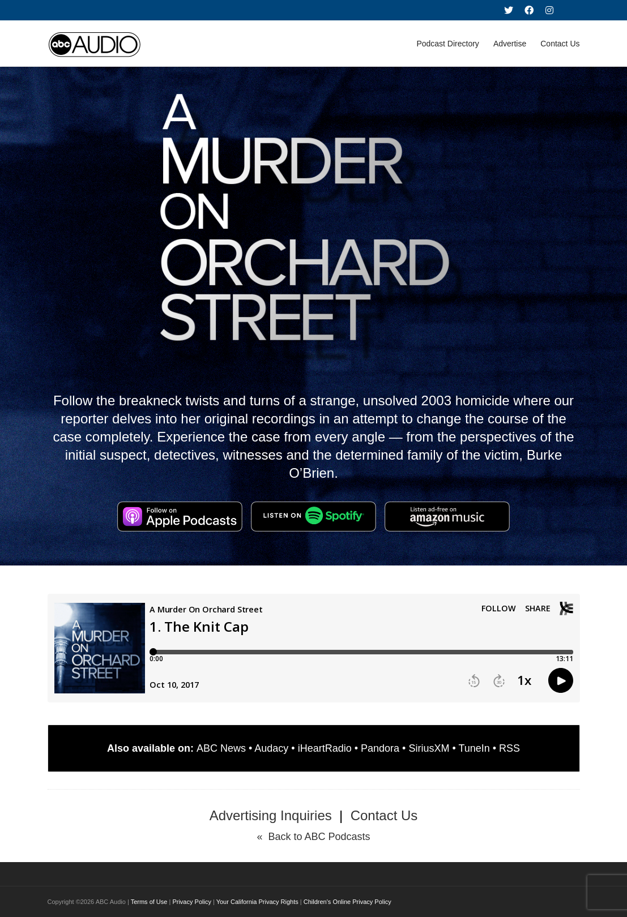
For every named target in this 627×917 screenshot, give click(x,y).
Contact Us (559, 43)
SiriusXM (428, 748)
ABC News (221, 748)
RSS (509, 748)
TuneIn (473, 748)
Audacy (271, 748)
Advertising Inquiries (271, 815)
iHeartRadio (325, 748)
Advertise (509, 43)
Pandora (380, 748)
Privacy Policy (191, 901)
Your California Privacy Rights (257, 901)
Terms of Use (149, 901)
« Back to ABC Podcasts (313, 836)
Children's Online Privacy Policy (347, 901)
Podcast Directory (447, 43)
